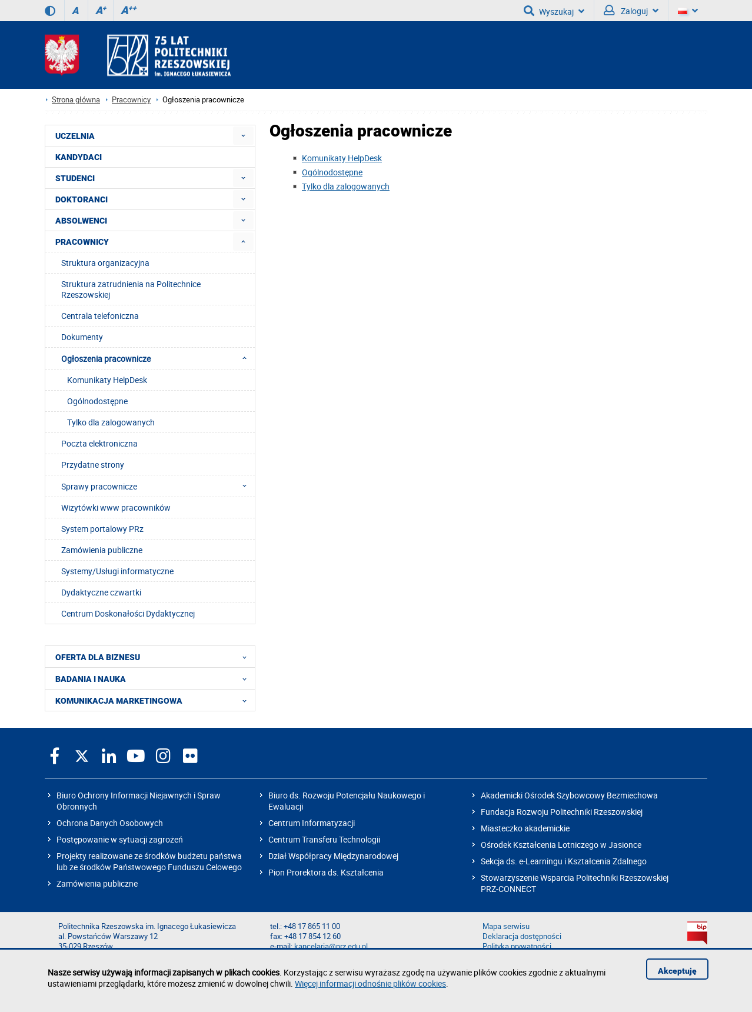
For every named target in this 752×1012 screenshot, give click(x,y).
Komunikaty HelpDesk (342, 158)
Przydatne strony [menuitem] (92, 464)
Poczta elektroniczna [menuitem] (99, 443)
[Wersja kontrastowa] (50, 10)
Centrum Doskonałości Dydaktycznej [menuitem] (128, 613)
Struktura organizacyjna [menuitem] (105, 262)
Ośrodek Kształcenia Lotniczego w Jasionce (561, 844)
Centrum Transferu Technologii (324, 839)
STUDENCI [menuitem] (75, 178)
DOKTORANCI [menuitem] (81, 199)
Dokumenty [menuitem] (82, 336)
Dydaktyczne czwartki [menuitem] (101, 592)
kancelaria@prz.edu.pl (331, 946)
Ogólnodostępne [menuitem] (97, 401)
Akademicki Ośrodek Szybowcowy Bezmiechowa (569, 795)
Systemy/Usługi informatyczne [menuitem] (117, 571)
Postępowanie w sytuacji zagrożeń (119, 839)
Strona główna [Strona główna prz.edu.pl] (76, 100)
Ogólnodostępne (332, 172)
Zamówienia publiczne (97, 883)
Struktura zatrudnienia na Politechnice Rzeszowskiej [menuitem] (131, 289)
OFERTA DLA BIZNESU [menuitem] (154, 656)
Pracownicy (131, 100)
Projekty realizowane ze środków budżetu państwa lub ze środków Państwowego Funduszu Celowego (149, 861)
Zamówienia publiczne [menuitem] (101, 549)
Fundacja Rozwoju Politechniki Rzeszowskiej (562, 811)
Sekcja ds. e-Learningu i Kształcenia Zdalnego (564, 861)
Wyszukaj (554, 10)
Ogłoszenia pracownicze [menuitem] (157, 358)
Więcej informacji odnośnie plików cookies (370, 983)
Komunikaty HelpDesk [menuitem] (107, 379)
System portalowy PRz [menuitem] (102, 528)
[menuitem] (243, 135)
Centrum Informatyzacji (311, 822)
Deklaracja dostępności (522, 936)
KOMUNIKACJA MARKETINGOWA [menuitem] (154, 700)
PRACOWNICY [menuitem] (82, 242)
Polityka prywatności (517, 946)
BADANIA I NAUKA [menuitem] (154, 678)
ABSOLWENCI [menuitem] (81, 220)
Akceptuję (677, 971)
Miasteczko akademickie (525, 828)
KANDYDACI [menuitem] (78, 157)
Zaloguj (631, 10)
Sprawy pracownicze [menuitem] (157, 486)
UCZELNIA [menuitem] (75, 136)
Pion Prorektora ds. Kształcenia (326, 872)
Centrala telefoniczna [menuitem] (100, 315)
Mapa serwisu (506, 926)
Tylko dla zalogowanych (346, 186)
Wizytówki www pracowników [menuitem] (116, 507)
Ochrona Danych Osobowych (109, 822)
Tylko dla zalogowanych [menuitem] (111, 422)
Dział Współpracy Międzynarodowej (333, 855)
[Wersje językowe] (687, 10)
